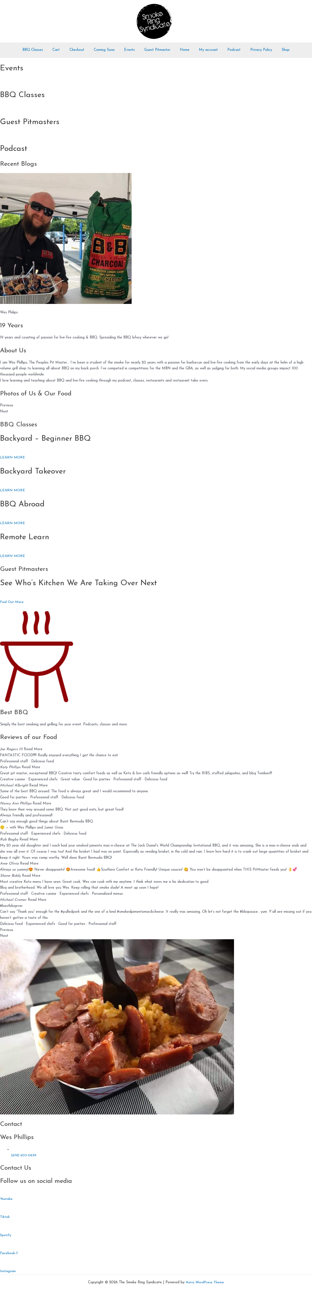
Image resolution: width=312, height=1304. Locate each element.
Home (182, 50)
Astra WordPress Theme (204, 1282)
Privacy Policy (252, 50)
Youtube (7, 1199)
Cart (65, 50)
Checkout (83, 50)
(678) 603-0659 (24, 1155)
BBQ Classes (44, 50)
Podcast (227, 50)
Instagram (8, 1271)
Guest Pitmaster (157, 50)
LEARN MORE (13, 457)
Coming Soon (108, 50)
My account (204, 50)
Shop (274, 50)
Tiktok (5, 1217)
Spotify (6, 1235)
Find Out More (12, 602)
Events (131, 50)
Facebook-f (9, 1253)
